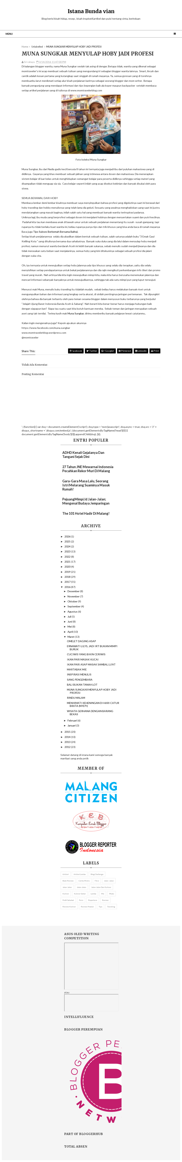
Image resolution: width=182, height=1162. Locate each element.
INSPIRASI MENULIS (79, 674)
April (70, 631)
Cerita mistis (84, 881)
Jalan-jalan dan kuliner (101, 887)
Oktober (73, 601)
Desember (74, 591)
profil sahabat (68, 900)
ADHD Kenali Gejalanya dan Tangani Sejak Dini (83, 455)
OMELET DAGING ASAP (81, 641)
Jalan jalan (67, 887)
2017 (68, 581)
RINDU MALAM (76, 697)
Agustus (73, 611)
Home (25, 46)
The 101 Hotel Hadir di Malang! (85, 513)
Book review (68, 881)
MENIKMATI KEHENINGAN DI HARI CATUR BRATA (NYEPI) (93, 704)
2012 (68, 746)
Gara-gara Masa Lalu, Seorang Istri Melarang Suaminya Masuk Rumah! (86, 485)
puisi (81, 900)
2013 (68, 741)
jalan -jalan (109, 881)
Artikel (66, 874)
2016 (68, 586)
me (102, 894)
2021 (68, 561)
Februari (72, 720)
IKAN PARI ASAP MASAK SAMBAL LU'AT (91, 664)
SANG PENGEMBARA (79, 679)
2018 (68, 576)
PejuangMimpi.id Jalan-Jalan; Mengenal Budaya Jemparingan (85, 501)
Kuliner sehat (80, 894)
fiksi (97, 881)
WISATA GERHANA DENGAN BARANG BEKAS (90, 712)
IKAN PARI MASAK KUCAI (83, 659)
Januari (72, 725)
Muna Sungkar (76, 313)
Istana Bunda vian (91, 11)
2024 (68, 546)
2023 (68, 551)
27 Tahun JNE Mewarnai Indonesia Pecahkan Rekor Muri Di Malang (87, 469)
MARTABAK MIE (77, 669)
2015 (68, 731)
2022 (68, 556)
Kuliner (66, 894)
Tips (100, 906)
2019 (68, 571)
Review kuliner (69, 906)
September (74, 606)
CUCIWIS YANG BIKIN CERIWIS (86, 654)
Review (105, 900)
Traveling (111, 906)
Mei (70, 626)
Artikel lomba (80, 874)
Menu (9, 33)
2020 (68, 566)
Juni (70, 621)
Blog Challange (97, 874)
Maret (71, 636)
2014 (68, 736)
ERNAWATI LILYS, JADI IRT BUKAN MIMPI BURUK (92, 648)
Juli (70, 616)
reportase (92, 900)
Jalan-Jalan (81, 887)
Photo (111, 894)
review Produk (87, 906)
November (74, 596)
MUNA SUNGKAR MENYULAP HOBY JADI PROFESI (92, 691)
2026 (68, 536)
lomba (93, 894)
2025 (68, 541)
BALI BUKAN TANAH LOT (82, 684)
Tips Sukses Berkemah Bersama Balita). (55, 231)
